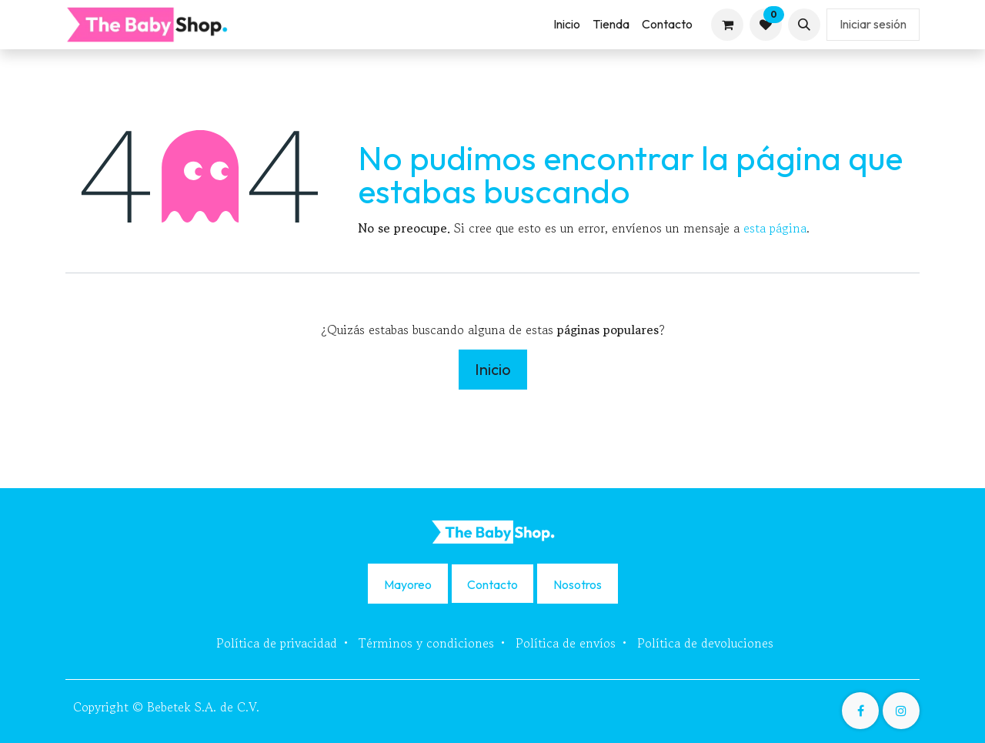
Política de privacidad (276, 643)
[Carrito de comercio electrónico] (727, 24)
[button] (804, 24)
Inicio (493, 369)
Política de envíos (566, 643)
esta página (774, 228)
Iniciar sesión (873, 24)
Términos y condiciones (426, 643)
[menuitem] (566, 24)
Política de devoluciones (705, 643)
